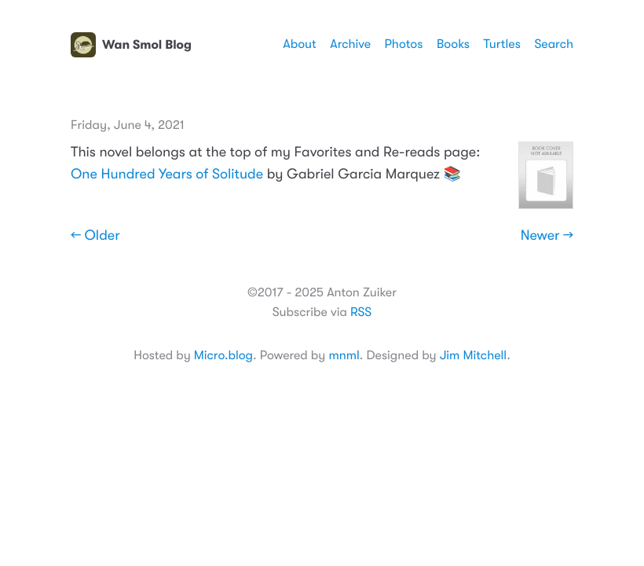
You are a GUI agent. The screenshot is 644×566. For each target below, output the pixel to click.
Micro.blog (223, 355)
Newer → (547, 236)
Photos (404, 44)
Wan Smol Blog (131, 44)
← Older (95, 236)
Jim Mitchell (473, 355)
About (299, 44)
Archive (350, 44)
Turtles (501, 44)
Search (553, 44)
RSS (360, 312)
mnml (343, 355)
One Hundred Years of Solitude (167, 174)
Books (453, 44)
